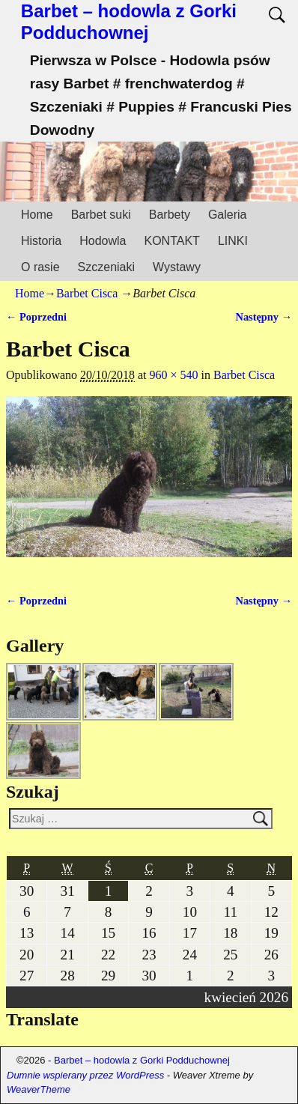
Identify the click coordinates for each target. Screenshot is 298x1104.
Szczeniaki (106, 267)
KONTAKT (172, 240)
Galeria (227, 214)
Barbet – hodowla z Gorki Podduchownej (129, 22)
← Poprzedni (36, 317)
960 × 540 (174, 374)
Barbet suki (101, 214)
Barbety (169, 214)
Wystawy (177, 267)
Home (37, 214)
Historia (41, 240)
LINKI (233, 240)
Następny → (263, 317)
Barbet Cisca (87, 293)
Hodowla (102, 240)
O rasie (40, 267)
